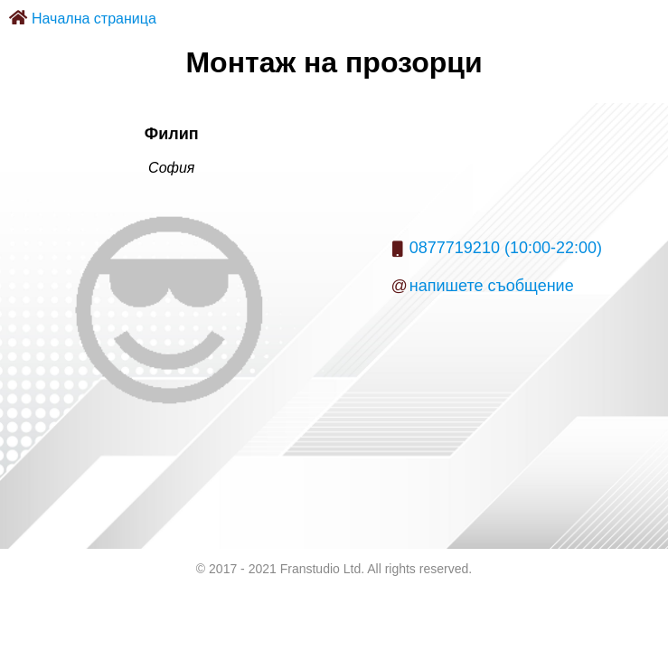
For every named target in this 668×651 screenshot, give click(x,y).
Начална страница (94, 18)
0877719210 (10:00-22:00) (505, 248)
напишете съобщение (491, 286)
